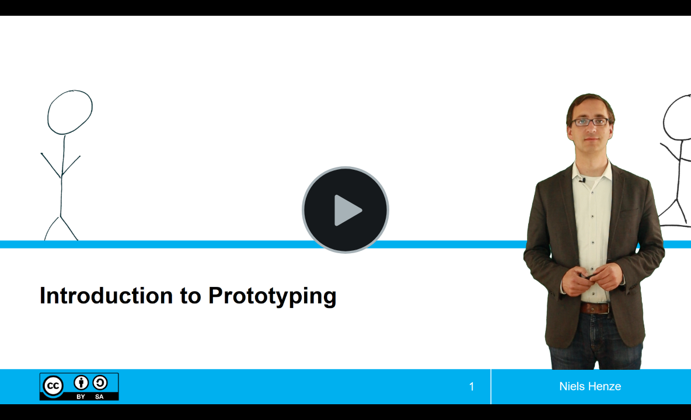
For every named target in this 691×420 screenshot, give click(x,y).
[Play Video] (345, 210)
